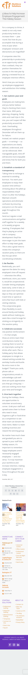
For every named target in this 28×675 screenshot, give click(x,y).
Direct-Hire (6, 625)
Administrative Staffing (8, 615)
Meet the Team (19, 607)
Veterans (19, 560)
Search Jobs (19, 562)
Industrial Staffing (6, 611)
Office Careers (20, 549)
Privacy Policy (20, 622)
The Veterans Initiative (20, 616)
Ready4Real (19, 620)
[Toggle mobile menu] (25, 2)
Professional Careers (20, 552)
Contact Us (19, 604)
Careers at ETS (20, 611)
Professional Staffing (7, 607)
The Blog (19, 613)
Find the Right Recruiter (20, 556)
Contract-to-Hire (7, 622)
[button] (3, 515)
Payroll (5, 628)
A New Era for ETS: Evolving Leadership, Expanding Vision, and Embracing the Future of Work (20, 517)
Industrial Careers (19, 545)
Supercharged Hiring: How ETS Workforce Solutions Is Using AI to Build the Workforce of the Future (7, 517)
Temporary (6, 619)
